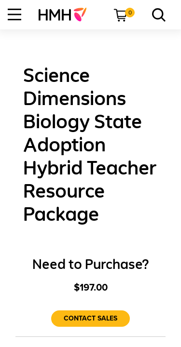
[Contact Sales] (90, 318)
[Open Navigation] (14, 14)
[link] (66, 14)
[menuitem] (66, 14)
